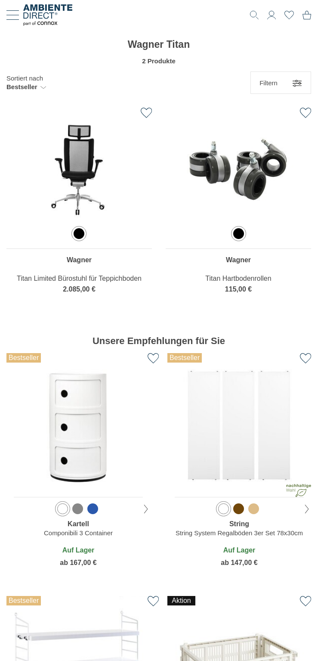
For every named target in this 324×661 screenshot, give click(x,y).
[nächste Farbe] (145, 509)
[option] (78, 233)
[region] (79, 207)
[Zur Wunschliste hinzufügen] (146, 113)
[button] (26, 82)
